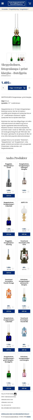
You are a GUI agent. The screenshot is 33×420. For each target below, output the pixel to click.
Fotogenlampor (24, 9)
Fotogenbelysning (14, 9)
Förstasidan (5, 9)
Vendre (28, 416)
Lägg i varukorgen (17, 88)
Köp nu (9, 195)
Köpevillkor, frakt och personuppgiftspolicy (15, 414)
